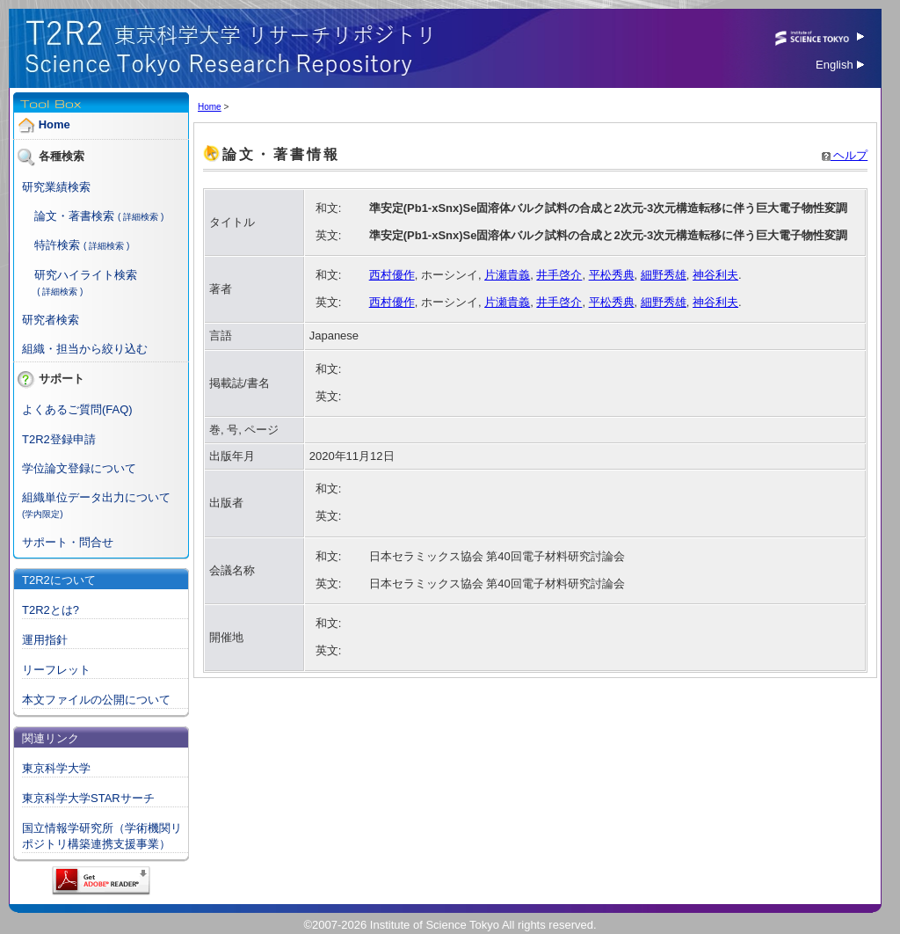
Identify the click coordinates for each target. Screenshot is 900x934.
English (840, 64)
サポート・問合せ (67, 542)
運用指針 (45, 639)
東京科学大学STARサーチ (88, 798)
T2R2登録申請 (59, 439)
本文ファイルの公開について (96, 699)
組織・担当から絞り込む (85, 348)
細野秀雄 (663, 274)
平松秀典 (612, 274)
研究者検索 (50, 319)
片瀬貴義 (507, 274)
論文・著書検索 (74, 216)
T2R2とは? (50, 610)
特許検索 (57, 245)
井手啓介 (559, 274)
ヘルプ (845, 155)
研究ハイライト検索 (85, 274)
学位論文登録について (79, 468)
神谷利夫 (715, 274)
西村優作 (392, 274)
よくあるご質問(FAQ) (77, 409)
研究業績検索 (56, 186)
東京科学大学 (56, 768)
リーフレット (56, 669)
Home (54, 124)
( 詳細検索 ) (140, 217)
